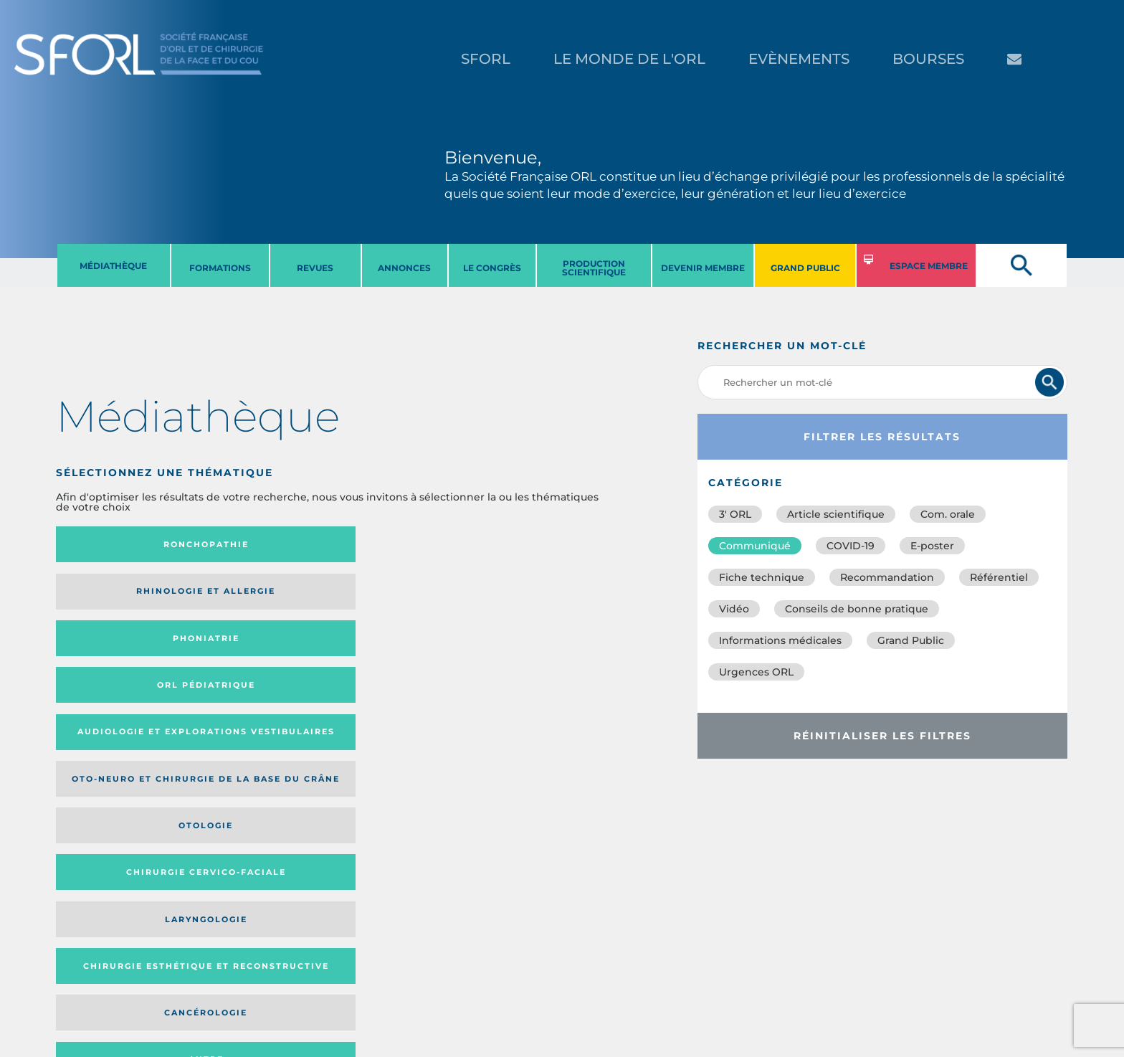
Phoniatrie (394, 544)
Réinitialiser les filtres (882, 735)
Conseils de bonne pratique (856, 608)
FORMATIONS (220, 267)
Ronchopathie (119, 544)
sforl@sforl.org (274, 968)
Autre (530, 653)
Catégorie (382, 748)
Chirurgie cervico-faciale (526, 596)
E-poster (932, 545)
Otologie (393, 596)
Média (461, 748)
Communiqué (755, 545)
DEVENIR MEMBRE (703, 267)
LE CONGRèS (492, 267)
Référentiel (999, 577)
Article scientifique (836, 514)
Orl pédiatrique (531, 544)
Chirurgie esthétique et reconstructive (252, 652)
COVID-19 (851, 545)
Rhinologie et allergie (246, 545)
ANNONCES (404, 267)
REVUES (315, 267)
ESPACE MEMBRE (929, 265)
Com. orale (947, 514)
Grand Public (910, 640)
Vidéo (734, 608)
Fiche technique (761, 577)
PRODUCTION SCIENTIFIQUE (594, 268)
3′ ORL (735, 514)
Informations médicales (780, 640)
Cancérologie (393, 653)
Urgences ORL (756, 671)
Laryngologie (119, 653)
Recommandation (887, 577)
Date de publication (553, 748)
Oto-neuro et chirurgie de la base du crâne (251, 596)
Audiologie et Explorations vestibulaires (109, 596)
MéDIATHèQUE (113, 265)
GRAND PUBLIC (805, 267)
